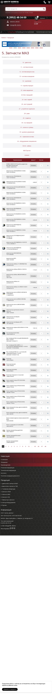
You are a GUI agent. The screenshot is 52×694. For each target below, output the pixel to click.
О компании (4, 459)
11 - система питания (27, 67)
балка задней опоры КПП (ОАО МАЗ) (15, 380)
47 (42, 446)
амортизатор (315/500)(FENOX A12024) (15, 230)
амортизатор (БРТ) (11, 258)
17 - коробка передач (27, 85)
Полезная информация (7, 467)
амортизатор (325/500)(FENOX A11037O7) (16, 242)
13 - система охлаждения (26, 76)
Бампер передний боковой (13, 435)
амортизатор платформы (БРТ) (14, 322)
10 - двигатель (27, 62)
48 (45, 446)
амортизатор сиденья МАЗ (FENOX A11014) (17, 327)
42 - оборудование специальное (26, 141)
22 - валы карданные (27, 90)
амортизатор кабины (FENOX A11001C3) (16, 269)
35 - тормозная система (27, 136)
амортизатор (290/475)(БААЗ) (13, 224)
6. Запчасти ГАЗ (5, 497)
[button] (11, 48)
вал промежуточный (16, 12)
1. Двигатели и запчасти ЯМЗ (9, 483)
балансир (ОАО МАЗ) (11, 369)
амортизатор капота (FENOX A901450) (16, 299)
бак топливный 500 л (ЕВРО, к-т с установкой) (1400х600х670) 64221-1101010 (17, 345)
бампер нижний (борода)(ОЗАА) (14, 430)
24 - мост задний (27, 99)
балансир (8, 358)
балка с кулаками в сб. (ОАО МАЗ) (14, 424)
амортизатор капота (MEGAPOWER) (15, 304)
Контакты (48, 32)
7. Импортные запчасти (7, 500)
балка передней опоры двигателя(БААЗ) (16, 407)
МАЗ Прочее (27, 150)
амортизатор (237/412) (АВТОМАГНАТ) (15, 187)
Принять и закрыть (10, 689)
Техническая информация (8, 470)
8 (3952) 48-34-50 (6, 523)
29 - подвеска (27, 118)
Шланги (27, 155)
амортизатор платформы (12, 316)
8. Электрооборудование (8, 502)
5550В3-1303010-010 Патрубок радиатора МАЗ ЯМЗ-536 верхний (16, 164)
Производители (21, 32)
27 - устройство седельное (27, 109)
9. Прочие (4, 505)
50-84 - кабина (27, 146)
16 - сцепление (26, 81)
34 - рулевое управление (27, 132)
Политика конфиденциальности (10, 476)
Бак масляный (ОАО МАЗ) (12, 333)
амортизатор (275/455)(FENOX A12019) (15, 214)
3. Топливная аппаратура (8, 489)
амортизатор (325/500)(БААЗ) (13, 247)
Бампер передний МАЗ (12, 441)
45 (35, 446)
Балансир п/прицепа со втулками (15, 375)
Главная (3, 37)
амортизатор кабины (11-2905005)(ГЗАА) (16, 264)
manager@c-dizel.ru (15, 25)
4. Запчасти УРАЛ (6, 491)
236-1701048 (25, 12)
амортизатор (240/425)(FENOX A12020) (15, 192)
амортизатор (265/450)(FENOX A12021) (15, 203)
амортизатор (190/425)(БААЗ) (13, 176)
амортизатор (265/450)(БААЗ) (13, 208)
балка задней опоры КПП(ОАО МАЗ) (15, 385)
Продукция (12, 32)
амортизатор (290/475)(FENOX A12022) (15, 219)
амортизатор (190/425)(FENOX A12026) (15, 171)
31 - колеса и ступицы (26, 127)
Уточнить (33, 165)
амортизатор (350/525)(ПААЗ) (13, 253)
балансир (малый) (10, 364)
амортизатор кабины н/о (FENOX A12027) (16, 286)
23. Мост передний (26, 95)
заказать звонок (14, 21)
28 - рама (27, 113)
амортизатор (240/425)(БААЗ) (13, 197)
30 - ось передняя (27, 122)
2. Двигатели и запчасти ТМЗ (9, 486)
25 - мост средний (26, 104)
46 (38, 446)
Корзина (42, 18)
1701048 (31, 12)
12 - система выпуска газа (26, 71)
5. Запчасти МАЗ (5, 494)
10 (28, 446)
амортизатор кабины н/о (12, 281)
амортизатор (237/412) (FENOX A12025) (16, 181)
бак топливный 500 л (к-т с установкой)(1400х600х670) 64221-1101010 (16, 352)
